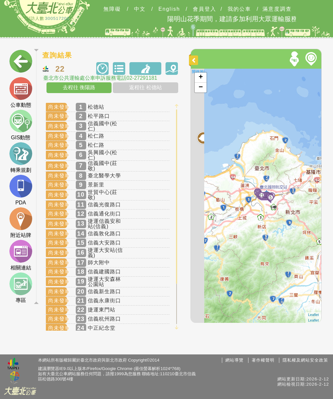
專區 (20, 287)
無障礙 (112, 9)
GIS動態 (20, 125)
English (169, 9)
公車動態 (20, 92)
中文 (140, 9)
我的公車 (239, 9)
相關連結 (20, 255)
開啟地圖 (199, 71)
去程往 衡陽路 (79, 87)
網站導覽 (234, 360)
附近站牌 (20, 222)
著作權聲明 (263, 360)
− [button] (201, 87)
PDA (20, 190)
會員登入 (204, 9)
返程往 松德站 (145, 87)
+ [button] (201, 77)
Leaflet (313, 315)
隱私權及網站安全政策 (305, 360)
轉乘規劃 (20, 157)
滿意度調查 (277, 9)
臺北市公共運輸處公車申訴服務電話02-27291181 (100, 78)
